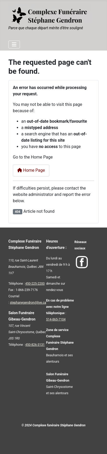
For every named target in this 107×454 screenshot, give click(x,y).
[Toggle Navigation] (14, 44)
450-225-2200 (35, 283)
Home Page (31, 170)
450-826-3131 (35, 345)
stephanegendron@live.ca (28, 302)
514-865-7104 (56, 319)
